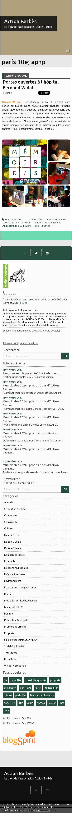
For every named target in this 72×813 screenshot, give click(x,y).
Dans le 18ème (12, 548)
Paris (38, 687)
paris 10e (20, 695)
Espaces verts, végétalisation (20, 587)
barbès (41, 702)
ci (52, 128)
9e (5, 680)
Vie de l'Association (15, 665)
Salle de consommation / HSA (20, 639)
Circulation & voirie (15, 508)
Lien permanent (12, 219)
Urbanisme (10, 659)
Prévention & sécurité (16, 620)
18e (21, 702)
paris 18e (16, 680)
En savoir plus (43, 810)
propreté (55, 680)
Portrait (8, 613)
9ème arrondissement (42, 695)
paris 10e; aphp (52, 223)
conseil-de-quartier (35, 680)
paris (42, 223)
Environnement (12, 580)
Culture (8, 528)
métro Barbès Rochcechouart (20, 600)
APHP (49, 102)
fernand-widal (23, 226)
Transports (10, 652)
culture (8, 695)
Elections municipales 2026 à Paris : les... (31, 373)
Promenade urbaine (15, 626)
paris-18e (9, 702)
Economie (9, 561)
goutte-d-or (51, 687)
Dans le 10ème (12, 541)
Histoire (8, 594)
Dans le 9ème (11, 535)
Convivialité (10, 521)
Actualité (9, 502)
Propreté (9, 633)
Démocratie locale (14, 554)
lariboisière (8, 226)
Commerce (10, 515)
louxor (52, 702)
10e (62, 702)
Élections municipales (16, 567)
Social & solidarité (14, 646)
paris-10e (25, 687)
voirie (30, 702)
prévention (10, 687)
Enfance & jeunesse (14, 574)
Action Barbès (20, 21)
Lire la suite (20, 302)
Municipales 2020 (14, 607)
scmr (6, 710)
